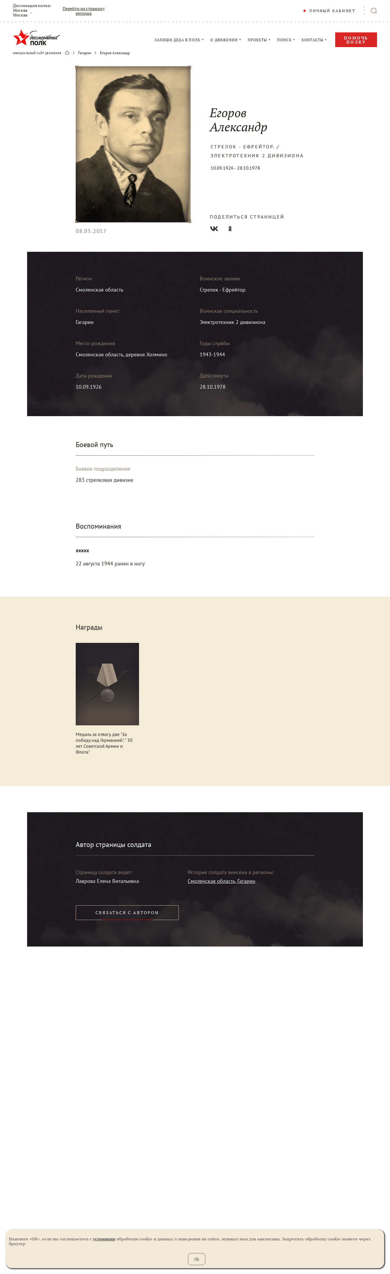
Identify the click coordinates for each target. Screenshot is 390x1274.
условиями (104, 1239)
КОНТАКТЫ (313, 40)
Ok (196, 1259)
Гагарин (84, 53)
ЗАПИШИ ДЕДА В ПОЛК (178, 40)
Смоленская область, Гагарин (221, 881)
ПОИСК (284, 40)
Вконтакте (214, 228)
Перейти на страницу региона (84, 11)
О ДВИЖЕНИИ (224, 40)
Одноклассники (230, 228)
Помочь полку (356, 40)
